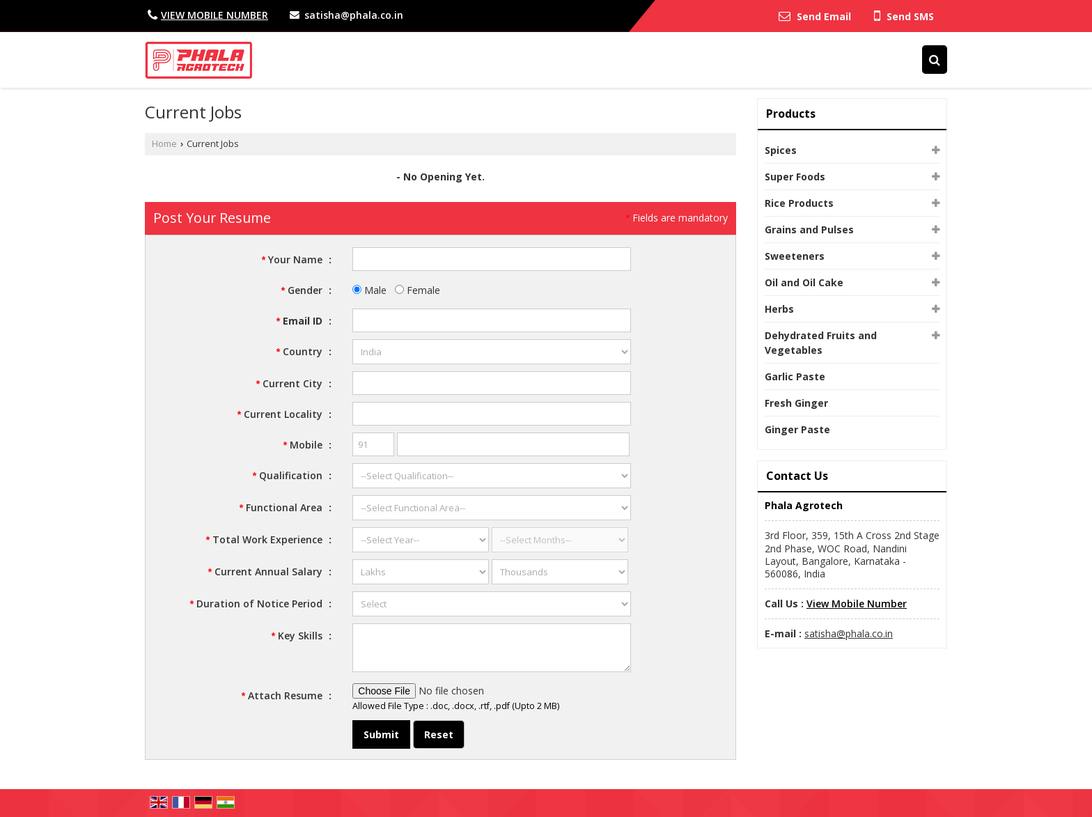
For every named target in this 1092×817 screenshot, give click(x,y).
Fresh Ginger (796, 403)
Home (164, 144)
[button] (214, 15)
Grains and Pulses (809, 229)
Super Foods (795, 176)
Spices (781, 150)
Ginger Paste (797, 429)
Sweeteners (795, 256)
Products (791, 113)
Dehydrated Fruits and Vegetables (821, 343)
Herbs (779, 309)
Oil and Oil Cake (804, 282)
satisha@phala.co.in (353, 15)
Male (369, 290)
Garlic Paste (795, 376)
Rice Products (799, 203)
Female (417, 290)
